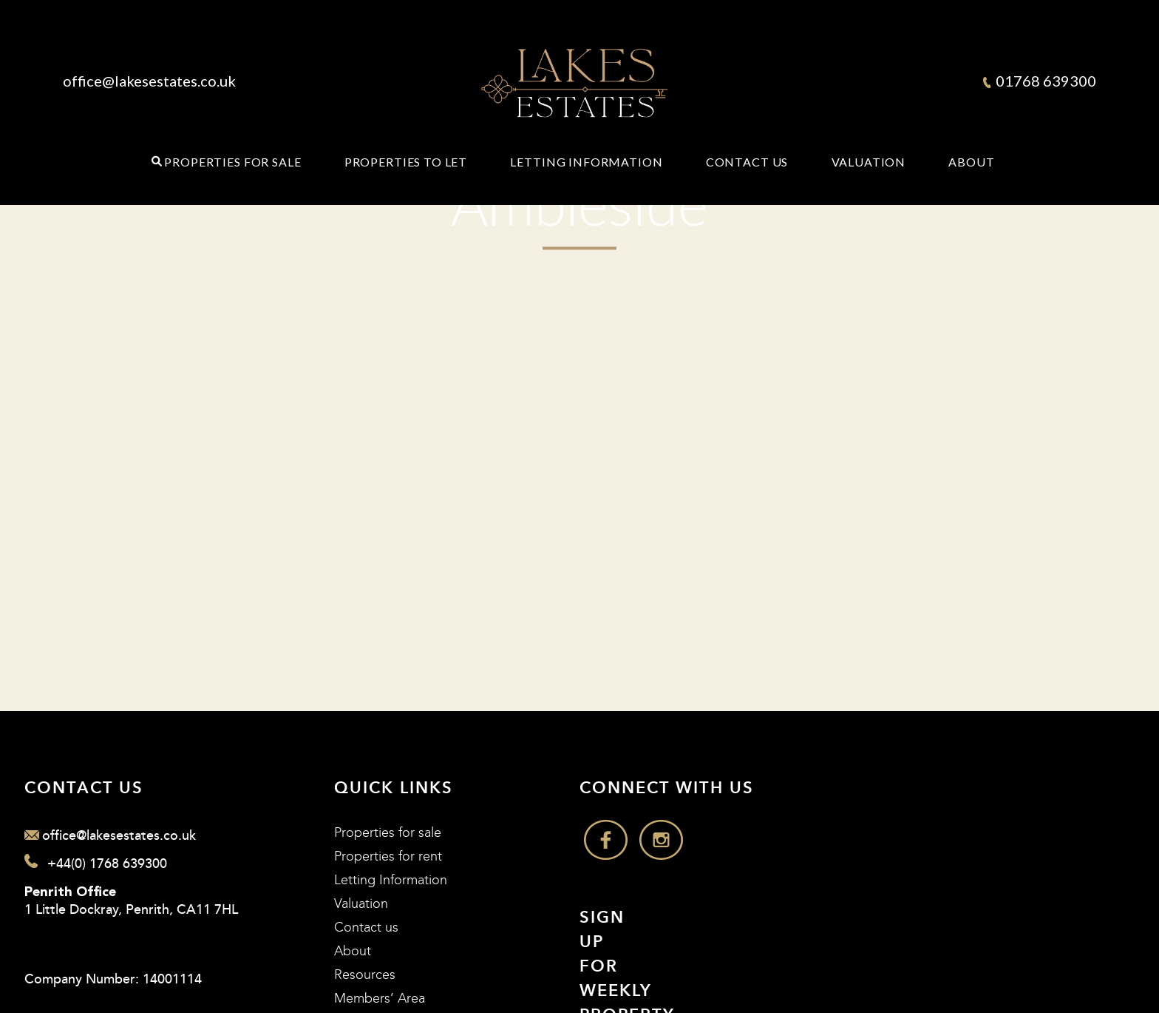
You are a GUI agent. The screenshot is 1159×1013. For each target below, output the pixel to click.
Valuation (869, 162)
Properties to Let (405, 162)
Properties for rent (388, 856)
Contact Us (747, 162)
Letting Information (586, 162)
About (971, 162)
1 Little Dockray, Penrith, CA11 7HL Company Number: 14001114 (131, 937)
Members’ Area (379, 998)
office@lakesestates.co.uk (149, 81)
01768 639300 (1039, 81)
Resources (364, 975)
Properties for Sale (232, 162)
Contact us (366, 927)
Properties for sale (387, 833)
